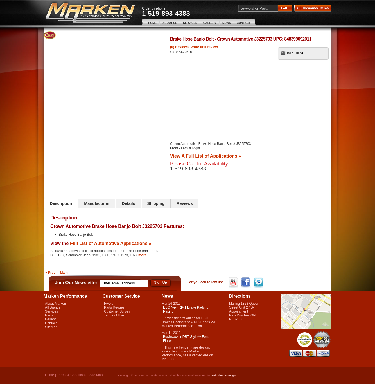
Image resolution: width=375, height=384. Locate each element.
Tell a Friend (294, 53)
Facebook (246, 282)
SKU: (174, 52)
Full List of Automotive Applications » (110, 243)
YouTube (234, 282)
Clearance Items (312, 8)
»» (200, 326)
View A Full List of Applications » (205, 155)
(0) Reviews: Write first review (194, 47)
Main (63, 273)
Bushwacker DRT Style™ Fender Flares (188, 339)
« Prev (50, 273)
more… (144, 255)
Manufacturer (97, 203)
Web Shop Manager (224, 375)
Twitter (259, 282)
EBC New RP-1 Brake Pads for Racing (186, 309)
